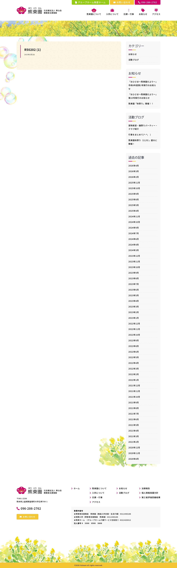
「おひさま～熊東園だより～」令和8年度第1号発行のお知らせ (143, 85)
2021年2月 (133, 441)
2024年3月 (133, 250)
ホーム (75, 488)
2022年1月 (133, 379)
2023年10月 (134, 267)
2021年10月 (134, 396)
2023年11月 (134, 261)
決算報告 (146, 488)
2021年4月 (133, 430)
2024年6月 (133, 238)
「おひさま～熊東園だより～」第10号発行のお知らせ (143, 96)
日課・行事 (97, 497)
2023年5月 (133, 295)
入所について (98, 492)
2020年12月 (134, 447)
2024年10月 (134, 221)
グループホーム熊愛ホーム (90, 2)
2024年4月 (133, 244)
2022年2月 (133, 374)
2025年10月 (134, 188)
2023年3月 (133, 306)
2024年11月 (134, 216)
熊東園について (94, 12)
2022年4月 (133, 362)
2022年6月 (133, 351)
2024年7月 (133, 233)
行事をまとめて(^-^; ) (139, 134)
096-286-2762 (147, 2)
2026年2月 (133, 176)
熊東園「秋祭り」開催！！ (141, 103)
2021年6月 (133, 419)
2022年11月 (134, 329)
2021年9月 (133, 402)
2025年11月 (134, 182)
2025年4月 (133, 210)
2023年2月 (133, 312)
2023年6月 (133, 289)
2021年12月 (134, 385)
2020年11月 (134, 453)
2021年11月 (134, 391)
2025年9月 (133, 193)
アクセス (96, 501)
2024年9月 (133, 227)
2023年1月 (133, 317)
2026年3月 (133, 171)
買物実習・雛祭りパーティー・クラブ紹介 (143, 127)
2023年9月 (133, 272)
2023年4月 (133, 300)
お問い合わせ (122, 2)
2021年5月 (133, 424)
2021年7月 (133, 413)
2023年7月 (133, 284)
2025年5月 (133, 205)
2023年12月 (134, 255)
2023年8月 (133, 278)
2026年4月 (133, 165)
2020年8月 (133, 458)
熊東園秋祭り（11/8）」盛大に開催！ (142, 142)
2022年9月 (133, 340)
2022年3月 (133, 368)
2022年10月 (134, 334)
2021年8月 (133, 408)
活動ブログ (133, 59)
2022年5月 (133, 357)
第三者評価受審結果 (151, 497)
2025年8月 (133, 199)
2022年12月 (134, 323)
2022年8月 (133, 346)
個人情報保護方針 (150, 492)
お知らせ (132, 54)
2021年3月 (133, 436)
